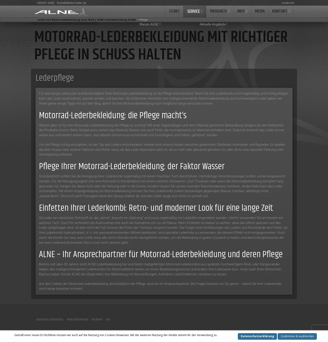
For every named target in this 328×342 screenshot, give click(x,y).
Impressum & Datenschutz (50, 319)
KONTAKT (279, 11)
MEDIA (260, 11)
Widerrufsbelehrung (77, 319)
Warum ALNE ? (150, 24)
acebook (288, 3)
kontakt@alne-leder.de (71, 3)
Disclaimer (97, 319)
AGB (108, 319)
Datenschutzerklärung (257, 336)
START (174, 11)
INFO (241, 11)
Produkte (218, 11)
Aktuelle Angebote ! (213, 24)
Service (193, 11)
